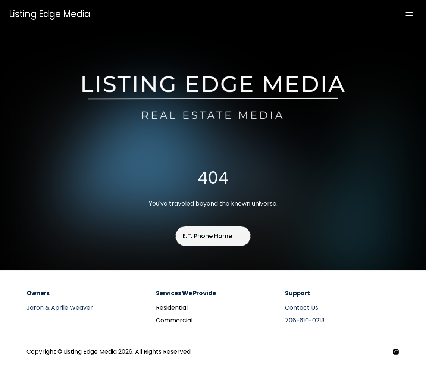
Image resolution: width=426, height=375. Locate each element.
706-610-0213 (305, 320)
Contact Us (301, 307)
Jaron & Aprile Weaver (59, 307)
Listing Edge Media (49, 14)
